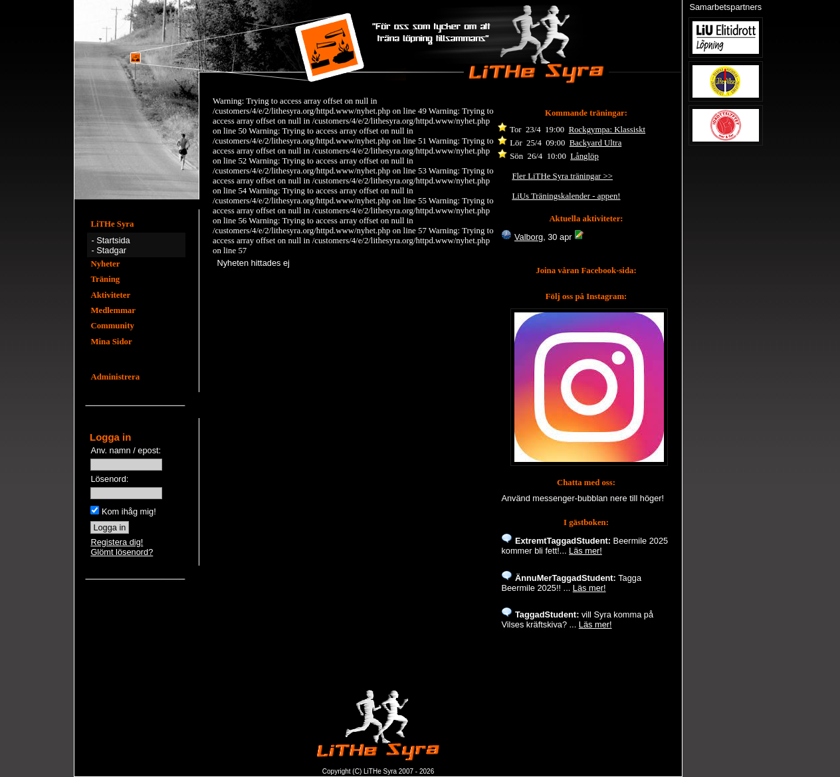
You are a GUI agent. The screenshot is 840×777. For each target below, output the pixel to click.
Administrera (115, 377)
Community (112, 325)
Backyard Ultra (596, 143)
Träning (105, 279)
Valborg (528, 237)
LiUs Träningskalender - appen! (566, 196)
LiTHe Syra (112, 224)
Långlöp (584, 156)
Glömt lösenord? (121, 552)
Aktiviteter (110, 295)
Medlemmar (113, 310)
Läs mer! (585, 551)
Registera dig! (116, 542)
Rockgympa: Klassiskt (607, 129)
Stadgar (111, 250)
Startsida (113, 240)
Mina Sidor (111, 341)
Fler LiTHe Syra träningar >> (562, 176)
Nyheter (105, 264)
